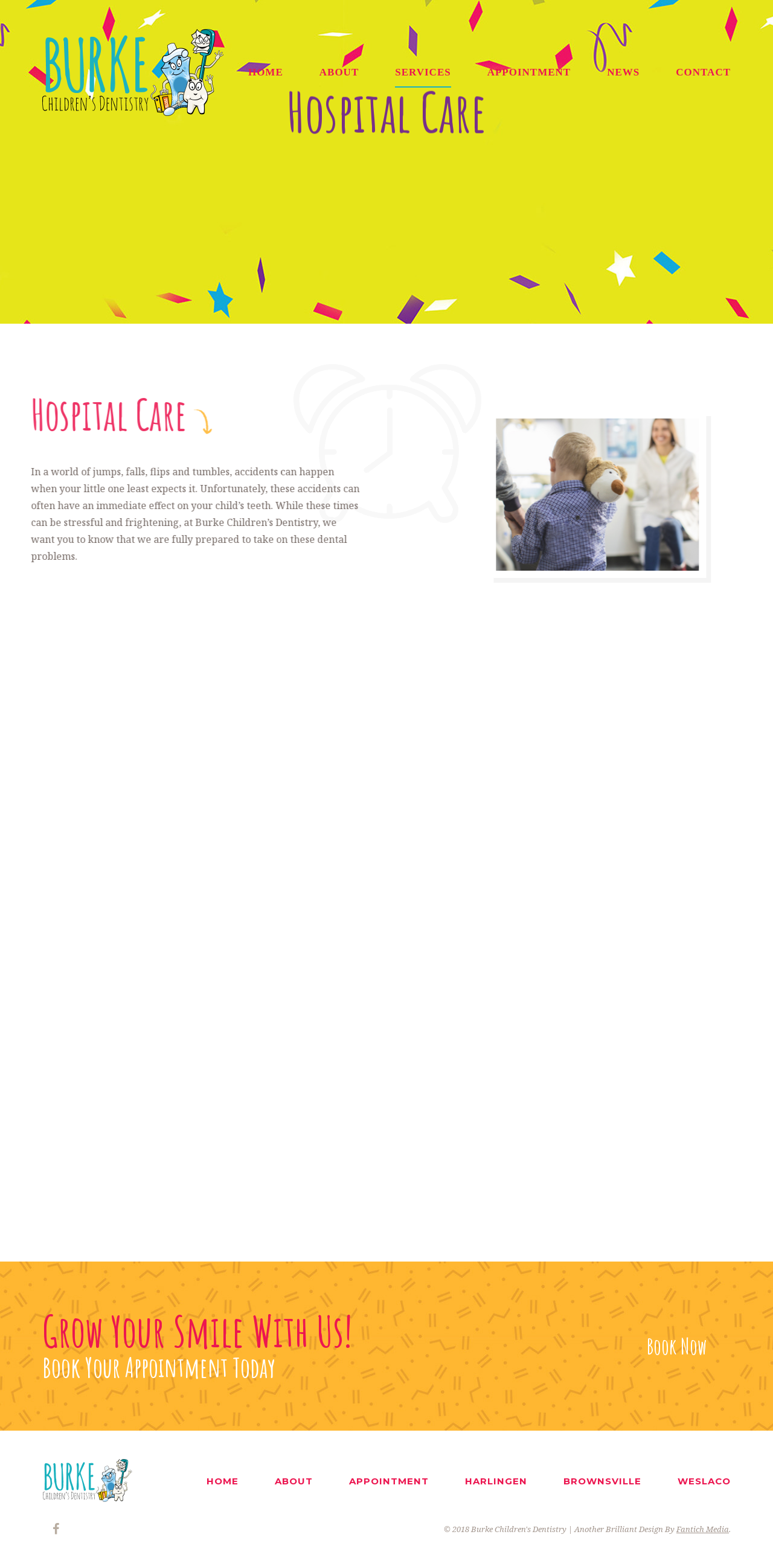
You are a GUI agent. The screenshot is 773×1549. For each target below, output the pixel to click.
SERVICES (423, 72)
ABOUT (339, 72)
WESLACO (704, 1481)
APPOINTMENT (529, 72)
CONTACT (703, 72)
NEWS (623, 72)
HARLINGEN (496, 1481)
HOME (265, 72)
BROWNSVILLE (602, 1481)
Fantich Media (702, 1529)
